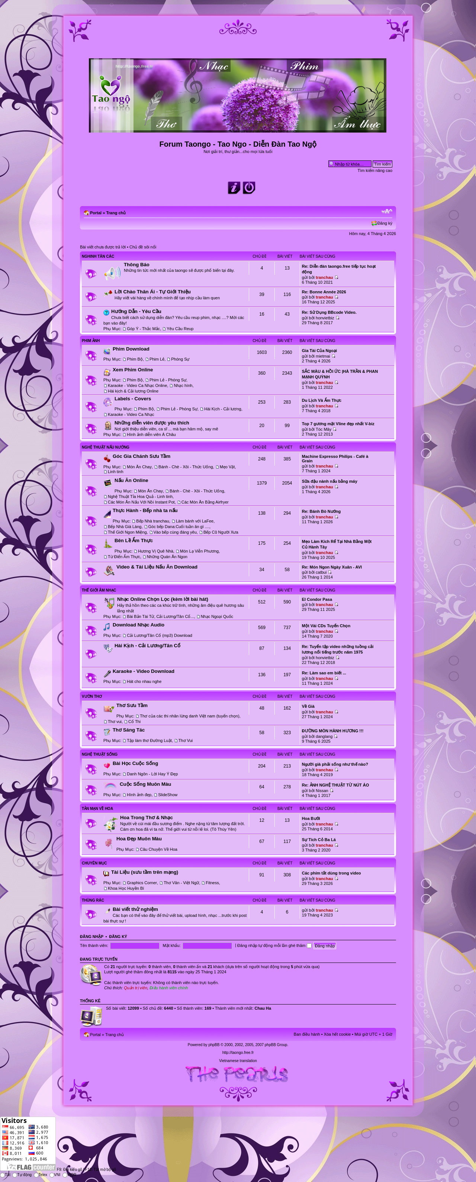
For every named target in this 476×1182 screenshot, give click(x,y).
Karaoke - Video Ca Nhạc (131, 414)
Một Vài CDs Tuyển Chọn (326, 625)
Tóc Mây (323, 429)
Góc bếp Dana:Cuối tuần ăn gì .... (179, 526)
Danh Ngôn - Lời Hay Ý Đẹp (152, 774)
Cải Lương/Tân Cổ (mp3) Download (159, 635)
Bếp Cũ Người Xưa (220, 532)
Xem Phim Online (133, 369)
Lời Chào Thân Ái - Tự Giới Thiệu (153, 291)
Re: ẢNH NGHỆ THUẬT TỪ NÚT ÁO (335, 785)
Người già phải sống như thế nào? (335, 764)
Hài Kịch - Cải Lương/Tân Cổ (147, 645)
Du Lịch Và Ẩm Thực (321, 400)
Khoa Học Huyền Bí (126, 888)
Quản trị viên (135, 988)
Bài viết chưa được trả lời (103, 247)
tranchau (324, 277)
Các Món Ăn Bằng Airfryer (205, 502)
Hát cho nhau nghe (144, 681)
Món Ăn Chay (139, 467)
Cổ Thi (134, 721)
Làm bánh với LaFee (194, 521)
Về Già (308, 706)
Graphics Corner (142, 882)
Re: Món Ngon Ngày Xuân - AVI (332, 567)
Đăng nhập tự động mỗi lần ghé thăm (274, 945)
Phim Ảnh (91, 341)
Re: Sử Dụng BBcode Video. (329, 312)
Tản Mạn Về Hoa (97, 809)
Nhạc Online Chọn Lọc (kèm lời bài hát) (162, 599)
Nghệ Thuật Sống (100, 754)
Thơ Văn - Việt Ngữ (181, 882)
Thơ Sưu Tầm (132, 705)
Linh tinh (115, 471)
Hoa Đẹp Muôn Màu (139, 838)
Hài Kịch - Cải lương (222, 409)
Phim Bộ (134, 359)
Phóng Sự (180, 359)
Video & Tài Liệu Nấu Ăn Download (156, 567)
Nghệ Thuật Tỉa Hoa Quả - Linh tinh (140, 496)
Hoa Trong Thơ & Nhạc (146, 817)
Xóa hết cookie (337, 1034)
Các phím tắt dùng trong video (331, 873)
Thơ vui (115, 721)
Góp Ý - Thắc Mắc (143, 328)
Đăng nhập (91, 936)
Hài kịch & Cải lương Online (133, 391)
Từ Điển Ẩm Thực (124, 556)
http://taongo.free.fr (238, 1053)
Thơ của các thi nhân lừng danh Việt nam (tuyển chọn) (189, 716)
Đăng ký (384, 223)
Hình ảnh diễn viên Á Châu (151, 434)
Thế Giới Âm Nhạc (99, 590)
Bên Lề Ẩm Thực (134, 540)
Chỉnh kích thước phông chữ (387, 211)
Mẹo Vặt (227, 467)
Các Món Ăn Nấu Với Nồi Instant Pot (141, 502)
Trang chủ (116, 213)
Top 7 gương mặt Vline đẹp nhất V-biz (338, 423)
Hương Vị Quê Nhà (155, 551)
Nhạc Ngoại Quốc (217, 616)
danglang (324, 736)
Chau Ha (263, 1008)
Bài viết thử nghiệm (135, 909)
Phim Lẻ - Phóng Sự (167, 380)
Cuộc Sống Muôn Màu (145, 784)
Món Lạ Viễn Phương (199, 551)
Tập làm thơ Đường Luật (149, 740)
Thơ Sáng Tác (129, 730)
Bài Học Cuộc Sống (135, 763)
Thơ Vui (185, 740)
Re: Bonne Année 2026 (324, 292)
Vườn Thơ (92, 696)
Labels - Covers (133, 398)
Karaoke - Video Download (143, 671)
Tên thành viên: (94, 945)
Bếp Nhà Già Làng (124, 526)
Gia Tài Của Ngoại (319, 350)
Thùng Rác (93, 900)
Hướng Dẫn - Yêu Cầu (136, 311)
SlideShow (167, 794)
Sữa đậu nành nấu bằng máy (329, 481)
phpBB (213, 1045)
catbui (321, 572)
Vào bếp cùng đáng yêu (175, 532)
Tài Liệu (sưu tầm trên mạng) (144, 872)
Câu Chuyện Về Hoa (158, 849)
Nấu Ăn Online (131, 480)
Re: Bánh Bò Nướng (321, 511)
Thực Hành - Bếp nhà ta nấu (145, 510)
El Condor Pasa (317, 599)
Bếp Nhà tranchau (152, 521)
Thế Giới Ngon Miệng (127, 532)
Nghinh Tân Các (98, 256)
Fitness (212, 882)
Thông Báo (136, 264)
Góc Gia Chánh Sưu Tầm (141, 456)
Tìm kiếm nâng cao (375, 170)
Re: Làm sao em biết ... (324, 673)
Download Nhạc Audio (138, 625)
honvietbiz (325, 318)
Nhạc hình (183, 385)
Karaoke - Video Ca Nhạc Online (137, 385)
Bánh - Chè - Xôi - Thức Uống (185, 467)
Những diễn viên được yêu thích (152, 423)
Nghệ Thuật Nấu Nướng (105, 447)
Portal (96, 213)
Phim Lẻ (156, 359)
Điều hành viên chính (168, 988)
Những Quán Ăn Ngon (167, 556)
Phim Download (131, 349)
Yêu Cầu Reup (180, 328)
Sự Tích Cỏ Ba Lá (319, 839)
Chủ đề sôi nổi (142, 247)
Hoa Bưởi (311, 818)
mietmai (323, 356)
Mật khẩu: (171, 945)
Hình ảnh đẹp (139, 794)
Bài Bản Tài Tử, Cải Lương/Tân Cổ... (160, 616)
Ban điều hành (307, 1034)
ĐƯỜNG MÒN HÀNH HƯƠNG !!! (333, 731)
